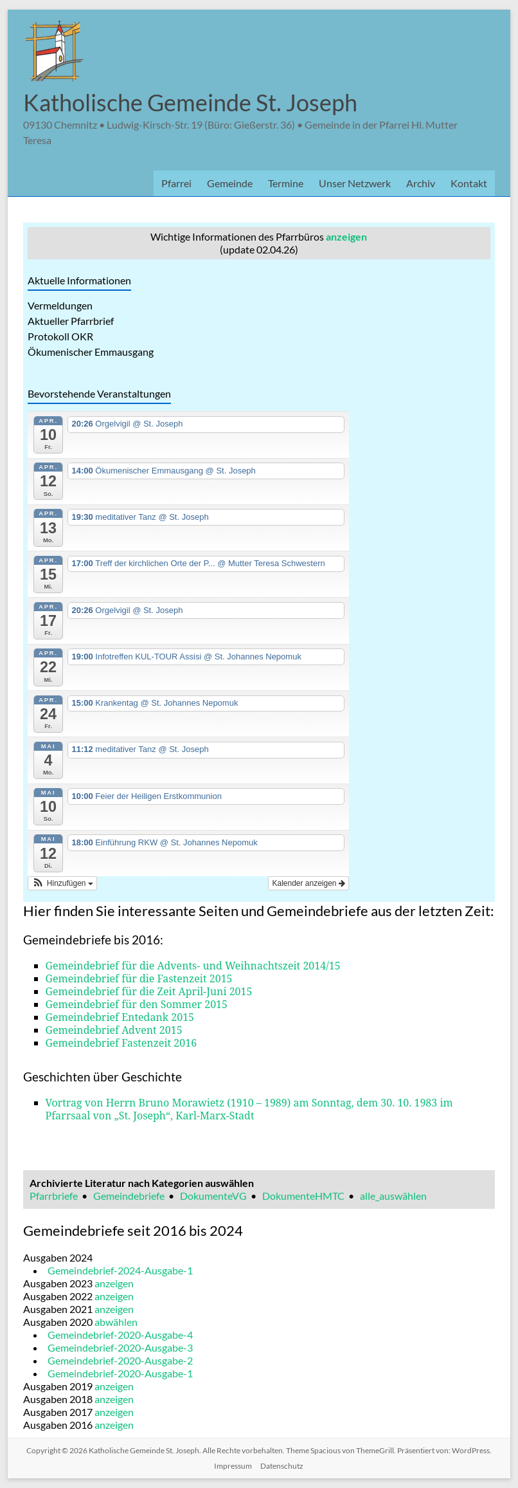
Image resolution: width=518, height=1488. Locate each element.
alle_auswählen (393, 1195)
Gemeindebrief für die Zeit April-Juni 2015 (149, 991)
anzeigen (346, 236)
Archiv (420, 183)
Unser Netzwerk (355, 183)
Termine (285, 183)
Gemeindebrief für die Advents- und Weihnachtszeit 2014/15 (193, 966)
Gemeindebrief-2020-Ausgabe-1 (120, 1373)
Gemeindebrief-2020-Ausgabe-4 (120, 1334)
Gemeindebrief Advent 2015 (114, 1030)
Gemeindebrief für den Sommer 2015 (137, 1004)
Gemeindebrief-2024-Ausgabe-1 (120, 1270)
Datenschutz (281, 1466)
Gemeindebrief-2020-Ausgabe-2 (120, 1360)
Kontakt (469, 183)
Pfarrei (176, 183)
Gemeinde (230, 183)
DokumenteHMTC (303, 1195)
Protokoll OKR (60, 336)
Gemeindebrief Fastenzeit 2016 (121, 1043)
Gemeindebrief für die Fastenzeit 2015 (139, 978)
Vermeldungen (60, 305)
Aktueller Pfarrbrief (71, 321)
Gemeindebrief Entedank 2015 (120, 1017)
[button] (62, 883)
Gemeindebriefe (129, 1195)
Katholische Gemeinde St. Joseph (190, 102)
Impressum (233, 1466)
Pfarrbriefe (54, 1195)
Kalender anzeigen (308, 883)
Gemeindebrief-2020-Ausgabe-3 (120, 1347)
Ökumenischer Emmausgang (91, 351)
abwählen (116, 1322)
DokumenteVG (213, 1195)
